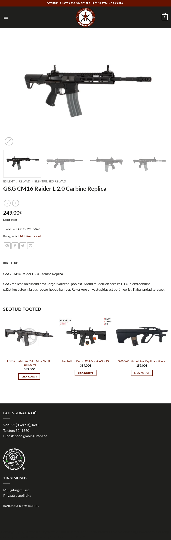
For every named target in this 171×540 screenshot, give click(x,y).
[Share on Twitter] (22, 245)
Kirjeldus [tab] (10, 263)
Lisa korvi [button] (29, 376)
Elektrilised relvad (50, 181)
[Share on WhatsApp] (7, 245)
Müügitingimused (16, 490)
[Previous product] (15, 203)
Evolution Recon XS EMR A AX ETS (85, 361)
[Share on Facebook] (15, 245)
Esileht (9, 181)
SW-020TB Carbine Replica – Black (141, 361)
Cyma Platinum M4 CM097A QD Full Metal (29, 363)
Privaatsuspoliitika (17, 495)
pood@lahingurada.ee (31, 436)
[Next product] (7, 203)
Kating (33, 506)
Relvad (24, 181)
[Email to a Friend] (30, 245)
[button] (5, 17)
